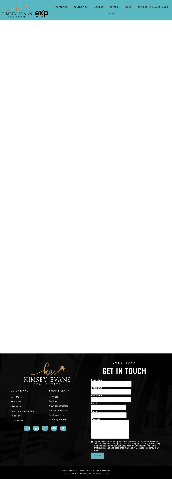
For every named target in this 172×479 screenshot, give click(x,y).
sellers (99, 7)
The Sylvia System (100, 474)
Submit (97, 455)
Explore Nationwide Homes (153, 7)
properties (61, 7)
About (129, 7)
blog (111, 13)
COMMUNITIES (81, 7)
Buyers (114, 7)
